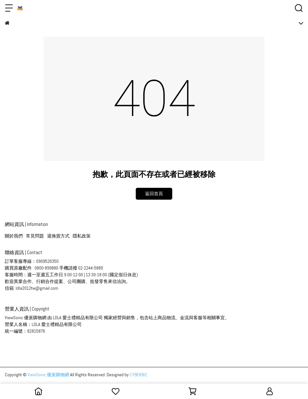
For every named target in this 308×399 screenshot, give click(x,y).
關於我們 (14, 236)
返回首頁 (154, 193)
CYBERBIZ (138, 375)
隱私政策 (82, 236)
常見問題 (35, 236)
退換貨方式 (58, 236)
